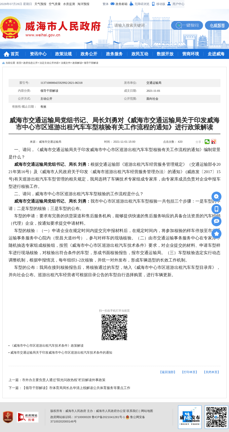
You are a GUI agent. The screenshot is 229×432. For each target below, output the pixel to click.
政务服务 (114, 54)
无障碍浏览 (141, 4)
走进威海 (216, 54)
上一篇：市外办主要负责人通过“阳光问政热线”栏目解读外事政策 (57, 380)
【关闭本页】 (211, 372)
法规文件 (65, 62)
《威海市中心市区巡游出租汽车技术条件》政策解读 (47, 345)
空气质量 (23, 4)
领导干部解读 (91, 62)
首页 (15, 54)
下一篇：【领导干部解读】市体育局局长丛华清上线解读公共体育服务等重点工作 (69, 388)
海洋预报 (51, 4)
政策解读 (77, 62)
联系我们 (132, 410)
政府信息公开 (30, 62)
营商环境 (190, 54)
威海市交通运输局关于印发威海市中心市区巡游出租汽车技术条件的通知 (61, 352)
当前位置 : (11, 62)
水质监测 (37, 4)
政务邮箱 (122, 4)
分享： (200, 141)
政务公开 (89, 54)
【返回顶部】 (168, 372)
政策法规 (63, 54)
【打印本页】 (190, 372)
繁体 (106, 4)
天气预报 (8, 4)
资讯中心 (38, 54)
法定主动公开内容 (49, 62)
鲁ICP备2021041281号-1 (108, 417)
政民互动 (140, 54)
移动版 (160, 4)
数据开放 (165, 54)
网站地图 (147, 410)
